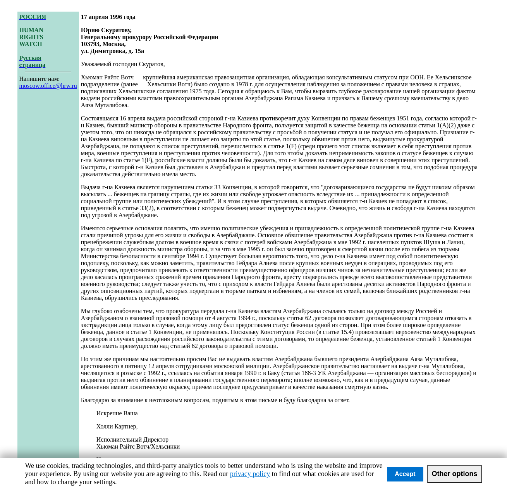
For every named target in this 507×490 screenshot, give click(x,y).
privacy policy (250, 474)
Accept (405, 474)
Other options (455, 474)
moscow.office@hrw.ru (48, 85)
